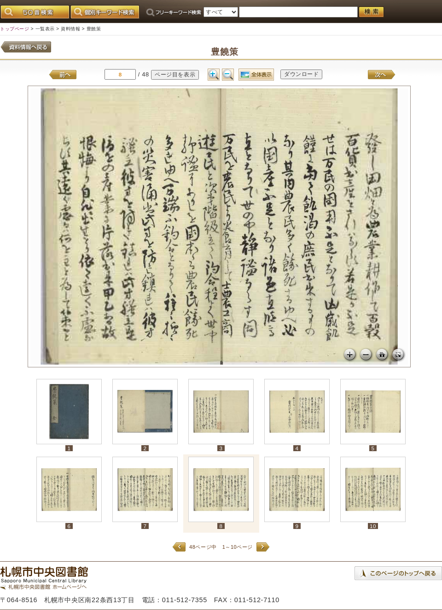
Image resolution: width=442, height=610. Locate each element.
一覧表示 (45, 28)
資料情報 (70, 28)
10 (373, 526)
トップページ (14, 28)
